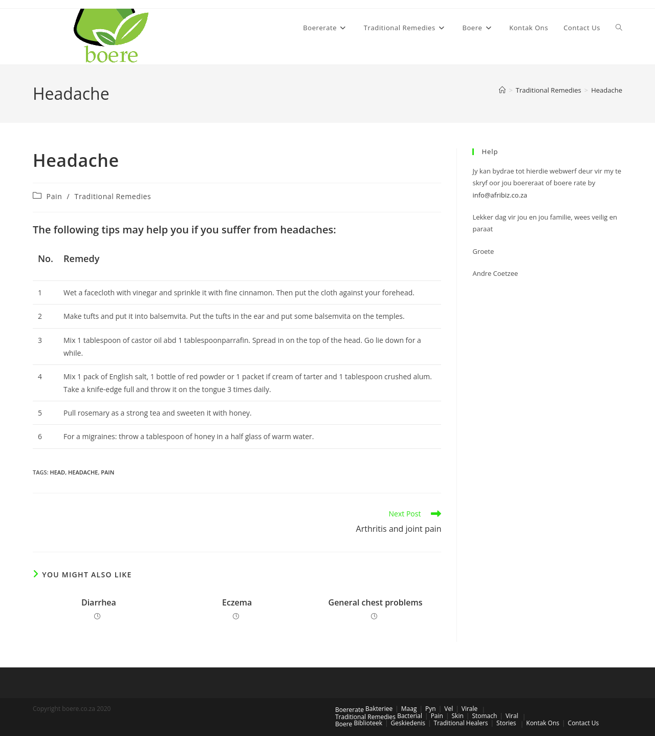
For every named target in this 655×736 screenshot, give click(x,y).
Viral (512, 715)
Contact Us (583, 723)
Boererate (349, 709)
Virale (470, 708)
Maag (409, 708)
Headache (606, 90)
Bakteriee (378, 708)
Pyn (430, 708)
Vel (448, 708)
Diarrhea (98, 602)
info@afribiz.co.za (499, 195)
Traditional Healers (461, 723)
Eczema (237, 602)
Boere (343, 724)
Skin (458, 715)
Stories (506, 723)
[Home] (502, 90)
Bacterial (409, 715)
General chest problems (376, 602)
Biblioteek (368, 723)
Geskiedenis (408, 723)
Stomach (484, 715)
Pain (54, 196)
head (57, 472)
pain (107, 472)
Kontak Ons (542, 723)
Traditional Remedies (113, 196)
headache (83, 472)
